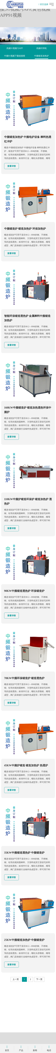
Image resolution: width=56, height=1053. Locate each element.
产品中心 (24, 33)
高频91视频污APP (14, 48)
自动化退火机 (41, 63)
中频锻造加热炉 (39, 33)
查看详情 (11, 166)
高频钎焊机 (41, 48)
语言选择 (43, 4)
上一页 (16, 979)
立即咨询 (28, 1021)
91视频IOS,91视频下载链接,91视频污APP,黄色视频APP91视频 (25, 9)
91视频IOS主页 (10, 33)
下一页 (39, 979)
